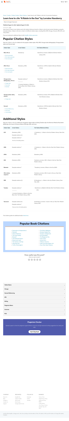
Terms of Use (41, 397)
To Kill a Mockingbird (17, 245)
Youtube (28, 400)
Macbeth (14, 232)
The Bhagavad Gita (44, 237)
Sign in (66, 1)
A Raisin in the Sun (44, 241)
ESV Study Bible (44, 235)
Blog (4, 398)
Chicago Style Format (19, 403)
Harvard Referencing (9, 108)
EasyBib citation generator (31, 35)
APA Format (17, 400)
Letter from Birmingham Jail (47, 243)
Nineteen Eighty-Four (45, 232)
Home (4, 15)
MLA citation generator (9, 57)
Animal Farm (43, 240)
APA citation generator (9, 70)
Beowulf (14, 237)
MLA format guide (9, 55)
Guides (9, 15)
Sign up (62, 1)
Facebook (29, 397)
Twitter (28, 398)
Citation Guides (15, 15)
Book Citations (23, 15)
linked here (25, 215)
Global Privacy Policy (43, 398)
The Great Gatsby (16, 235)
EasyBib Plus (17, 397)
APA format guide (8, 68)
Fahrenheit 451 (16, 243)
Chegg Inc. (5, 400)
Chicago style (8, 83)
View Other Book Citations (46, 245)
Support (5, 403)
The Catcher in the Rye (17, 241)
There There (43, 238)
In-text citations (8, 112)
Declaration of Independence (19, 230)
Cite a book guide (8, 58)
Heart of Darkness (16, 233)
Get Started (34, 332)
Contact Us (5, 402)
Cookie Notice (42, 403)
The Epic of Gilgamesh (45, 233)
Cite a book (7, 85)
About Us (5, 397)
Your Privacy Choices (43, 405)
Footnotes (7, 86)
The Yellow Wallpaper (45, 230)
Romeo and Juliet (16, 240)
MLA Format (17, 402)
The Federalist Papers (17, 238)
